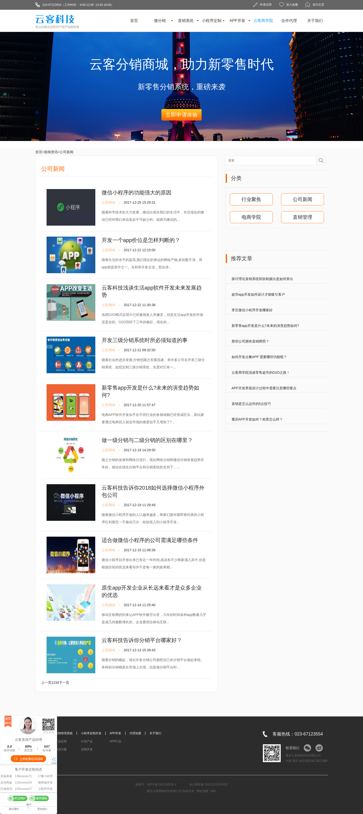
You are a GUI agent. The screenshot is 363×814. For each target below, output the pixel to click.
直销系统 (186, 21)
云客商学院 (263, 21)
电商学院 (251, 217)
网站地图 (202, 791)
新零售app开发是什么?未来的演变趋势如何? (265, 326)
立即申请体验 (182, 115)
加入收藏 (292, 4)
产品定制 (61, 741)
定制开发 (87, 749)
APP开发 (237, 21)
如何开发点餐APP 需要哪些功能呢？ (259, 357)
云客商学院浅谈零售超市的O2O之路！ (261, 372)
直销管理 (302, 217)
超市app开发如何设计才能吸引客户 (258, 294)
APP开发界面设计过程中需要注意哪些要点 (264, 388)
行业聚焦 (251, 199)
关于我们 (315, 21)
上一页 (46, 682)
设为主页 (318, 4)
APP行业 (115, 741)
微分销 (160, 21)
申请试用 (266, 4)
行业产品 (87, 741)
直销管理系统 (64, 733)
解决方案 (61, 749)
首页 (134, 21)
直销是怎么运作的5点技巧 (251, 404)
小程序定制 (211, 21)
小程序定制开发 (91, 733)
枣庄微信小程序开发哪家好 (252, 310)
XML (213, 791)
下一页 (64, 682)
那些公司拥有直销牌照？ (250, 341)
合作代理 (289, 21)
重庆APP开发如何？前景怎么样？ (257, 419)
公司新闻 (302, 199)
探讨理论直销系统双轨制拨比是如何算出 (262, 279)
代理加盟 (135, 733)
